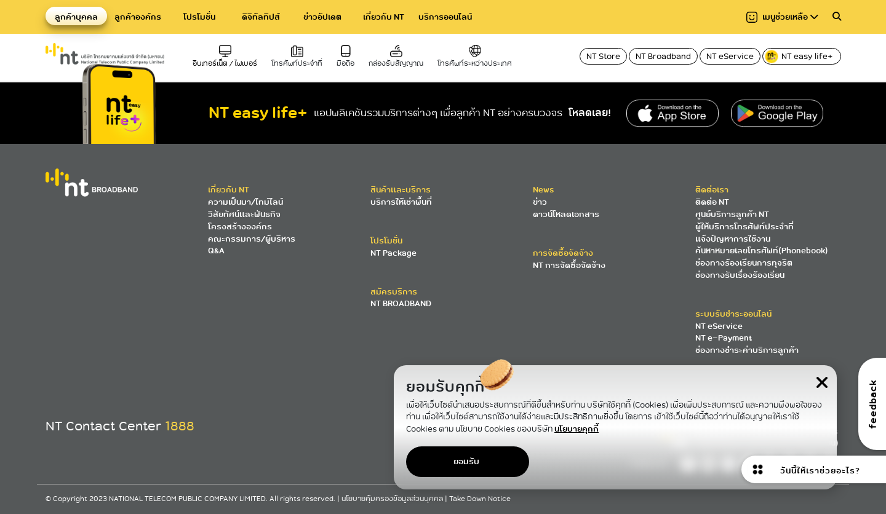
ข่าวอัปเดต (322, 16)
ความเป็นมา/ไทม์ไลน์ (245, 202)
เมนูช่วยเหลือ (782, 16)
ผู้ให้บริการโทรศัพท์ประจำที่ (744, 226)
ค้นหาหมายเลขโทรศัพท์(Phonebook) (761, 250)
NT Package (393, 253)
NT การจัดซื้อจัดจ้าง (569, 265)
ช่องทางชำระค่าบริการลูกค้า (747, 350)
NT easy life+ (799, 57)
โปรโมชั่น (199, 16)
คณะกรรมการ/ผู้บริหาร (251, 238)
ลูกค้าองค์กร (137, 16)
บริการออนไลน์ (445, 16)
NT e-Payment (723, 337)
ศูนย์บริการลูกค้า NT (732, 214)
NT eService (730, 56)
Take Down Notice (480, 499)
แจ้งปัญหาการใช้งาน (732, 238)
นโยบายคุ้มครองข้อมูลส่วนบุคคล (393, 499)
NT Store (603, 56)
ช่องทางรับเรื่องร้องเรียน (739, 275)
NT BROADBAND (400, 303)
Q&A (216, 250)
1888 (179, 426)
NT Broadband (663, 56)
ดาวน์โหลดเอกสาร (566, 214)
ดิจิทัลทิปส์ (261, 16)
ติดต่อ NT (712, 202)
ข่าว (540, 202)
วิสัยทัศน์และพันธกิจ (244, 214)
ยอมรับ (466, 461)
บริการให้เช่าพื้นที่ (401, 202)
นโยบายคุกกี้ (576, 428)
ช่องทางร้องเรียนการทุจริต (743, 262)
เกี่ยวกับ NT (383, 16)
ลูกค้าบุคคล (76, 16)
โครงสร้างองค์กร (240, 226)
